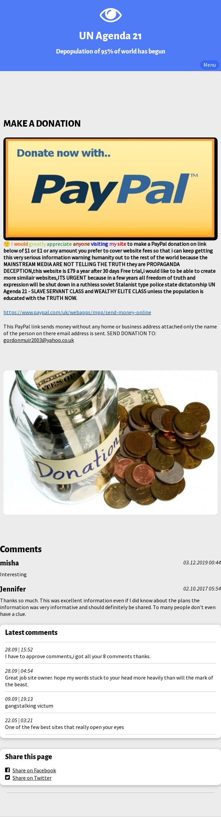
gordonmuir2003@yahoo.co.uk (38, 340)
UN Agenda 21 (110, 36)
